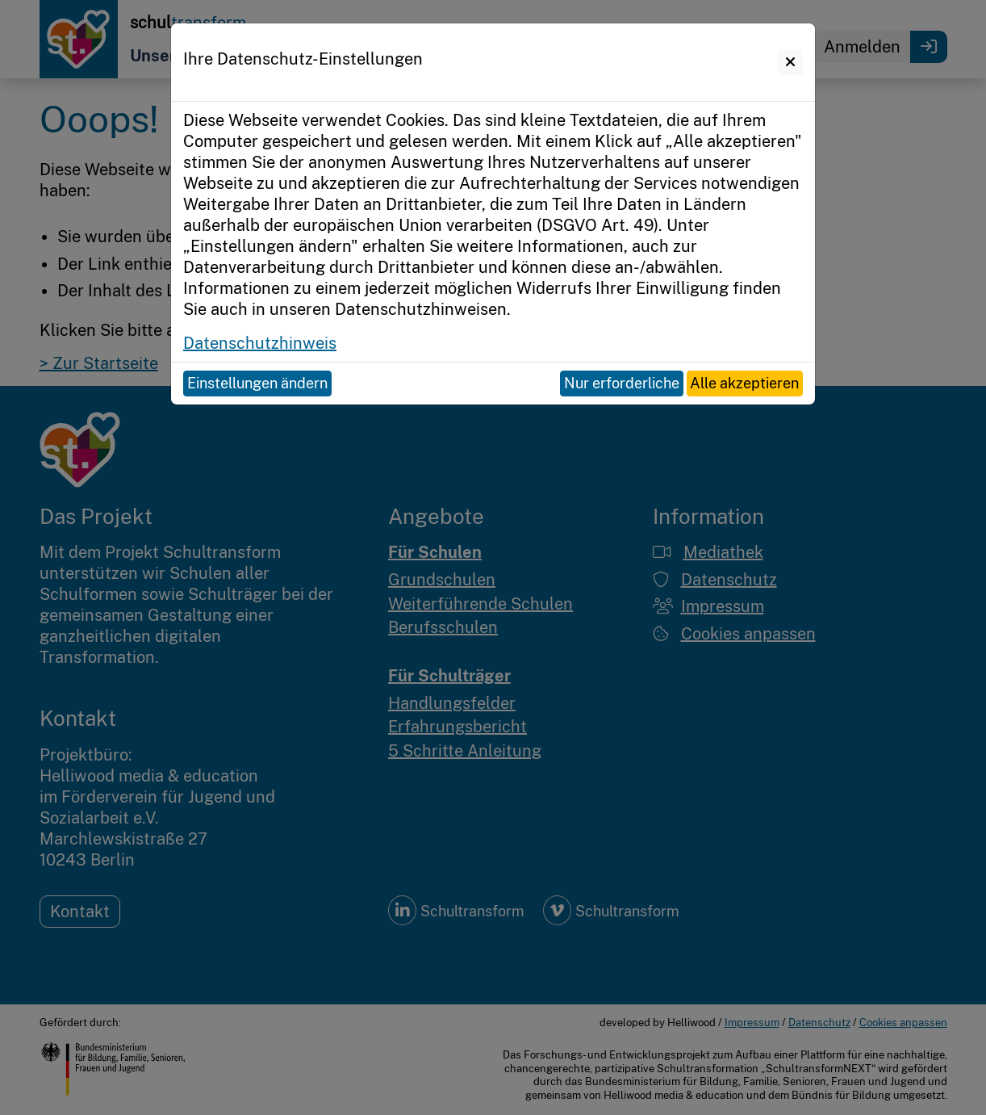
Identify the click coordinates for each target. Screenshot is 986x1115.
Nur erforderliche (621, 383)
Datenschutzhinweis (259, 343)
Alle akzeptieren (744, 383)
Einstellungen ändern (257, 383)
